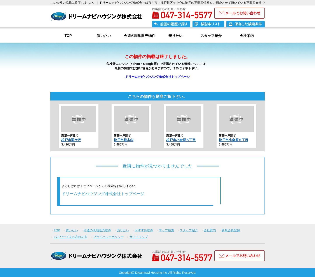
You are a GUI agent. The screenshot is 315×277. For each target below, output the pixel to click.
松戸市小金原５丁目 (181, 140)
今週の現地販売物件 (139, 36)
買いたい (104, 36)
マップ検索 (166, 230)
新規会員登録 (231, 230)
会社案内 (247, 36)
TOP (68, 36)
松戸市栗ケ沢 (71, 140)
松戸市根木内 (123, 140)
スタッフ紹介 (211, 36)
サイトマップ (139, 237)
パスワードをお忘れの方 (71, 237)
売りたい (175, 36)
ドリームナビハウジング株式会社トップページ (157, 76)
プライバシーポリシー (108, 237)
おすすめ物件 (144, 230)
